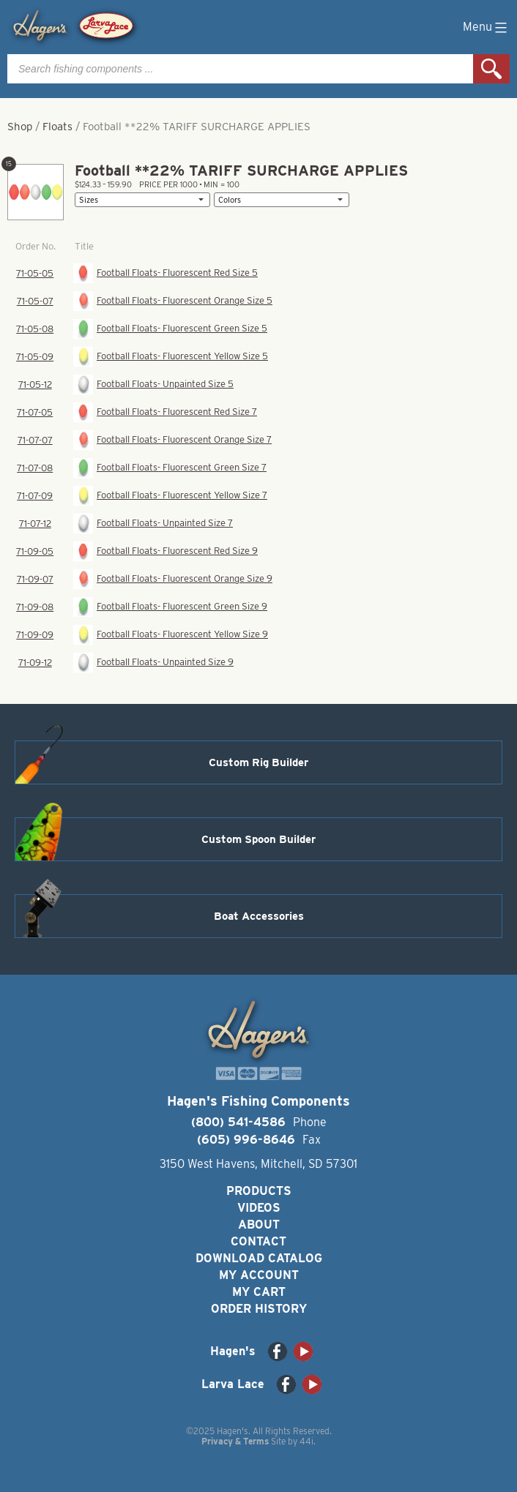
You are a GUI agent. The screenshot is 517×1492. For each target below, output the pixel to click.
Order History (259, 1309)
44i (306, 1441)
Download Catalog (259, 1258)
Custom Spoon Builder (258, 839)
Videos (258, 1208)
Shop (19, 126)
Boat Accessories (259, 916)
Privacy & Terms (235, 1441)
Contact (258, 1241)
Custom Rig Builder (258, 762)
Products (258, 1191)
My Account (259, 1275)
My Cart (259, 1292)
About (259, 1225)
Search (491, 68)
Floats (57, 126)
